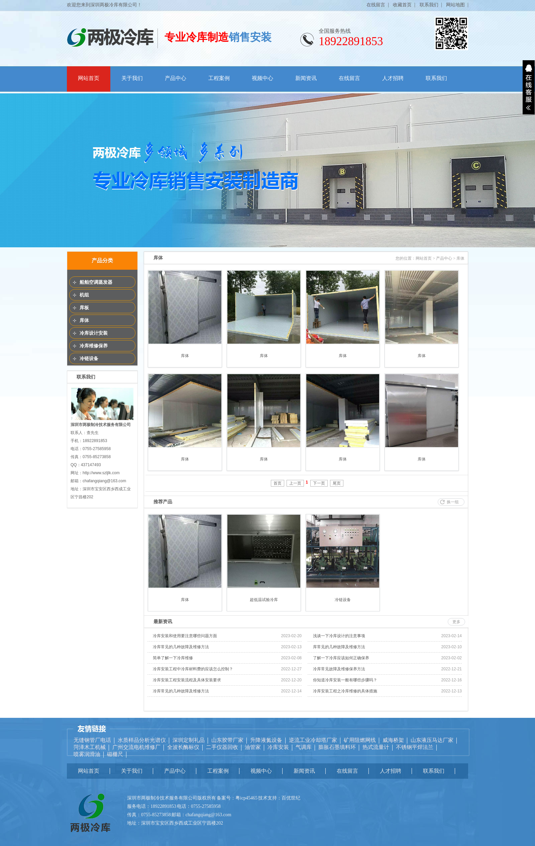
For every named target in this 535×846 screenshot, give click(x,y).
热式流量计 (375, 747)
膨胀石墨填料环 (337, 747)
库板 (84, 307)
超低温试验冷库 (264, 599)
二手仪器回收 (222, 747)
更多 (456, 621)
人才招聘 (393, 78)
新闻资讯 (306, 78)
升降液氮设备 (266, 740)
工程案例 (219, 78)
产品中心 (175, 78)
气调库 (304, 747)
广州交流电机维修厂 (136, 747)
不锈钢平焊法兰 (414, 747)
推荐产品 (162, 501)
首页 (278, 483)
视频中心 (262, 78)
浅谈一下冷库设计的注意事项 (339, 635)
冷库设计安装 (94, 333)
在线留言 (375, 4)
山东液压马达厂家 (432, 740)
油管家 (253, 747)
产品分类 (102, 260)
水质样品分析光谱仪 (142, 740)
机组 (84, 295)
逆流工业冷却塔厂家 (313, 740)
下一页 (319, 483)
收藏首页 (402, 4)
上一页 (295, 483)
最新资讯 (162, 621)
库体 (84, 320)
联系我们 (429, 4)
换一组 (453, 502)
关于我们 (132, 78)
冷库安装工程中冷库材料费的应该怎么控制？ (193, 669)
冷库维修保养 (94, 345)
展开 (529, 87)
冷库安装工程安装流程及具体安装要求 (187, 680)
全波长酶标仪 (183, 747)
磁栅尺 (115, 754)
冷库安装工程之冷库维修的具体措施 (345, 691)
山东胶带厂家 (227, 740)
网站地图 (455, 4)
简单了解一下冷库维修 (173, 658)
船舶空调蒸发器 (96, 282)
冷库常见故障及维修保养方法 (339, 669)
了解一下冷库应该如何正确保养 (341, 658)
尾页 (337, 483)
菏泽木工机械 (90, 747)
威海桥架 (393, 740)
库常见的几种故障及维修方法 (339, 647)
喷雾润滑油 (87, 754)
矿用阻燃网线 (360, 740)
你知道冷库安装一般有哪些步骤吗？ (345, 680)
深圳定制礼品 (189, 740)
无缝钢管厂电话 (92, 740)
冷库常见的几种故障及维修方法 (181, 647)
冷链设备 (89, 358)
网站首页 (88, 78)
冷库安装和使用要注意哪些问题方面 (185, 635)
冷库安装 (278, 747)
